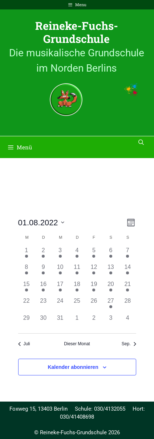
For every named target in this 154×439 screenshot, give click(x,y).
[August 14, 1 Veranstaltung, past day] (127, 271)
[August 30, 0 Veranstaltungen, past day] (43, 322)
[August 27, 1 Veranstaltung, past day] (110, 305)
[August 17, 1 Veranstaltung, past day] (60, 288)
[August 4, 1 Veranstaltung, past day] (77, 254)
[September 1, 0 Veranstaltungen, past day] (77, 322)
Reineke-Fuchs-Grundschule (76, 32)
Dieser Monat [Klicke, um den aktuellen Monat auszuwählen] (77, 343)
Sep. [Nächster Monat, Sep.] (129, 343)
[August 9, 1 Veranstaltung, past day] (43, 271)
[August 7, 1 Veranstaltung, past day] (127, 254)
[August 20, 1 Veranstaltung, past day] (110, 288)
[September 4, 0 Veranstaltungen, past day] (127, 322)
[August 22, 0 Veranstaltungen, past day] (26, 305)
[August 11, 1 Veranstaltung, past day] (77, 271)
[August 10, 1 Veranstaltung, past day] (60, 271)
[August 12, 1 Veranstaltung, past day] (93, 271)
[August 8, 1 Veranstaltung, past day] (26, 271)
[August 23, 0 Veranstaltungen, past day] (43, 305)
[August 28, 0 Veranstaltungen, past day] (127, 305)
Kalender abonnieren (73, 367)
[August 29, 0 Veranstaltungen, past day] (26, 322)
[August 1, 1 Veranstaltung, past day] (26, 254)
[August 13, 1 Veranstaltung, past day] (110, 271)
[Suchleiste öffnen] (141, 142)
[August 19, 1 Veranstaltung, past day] (93, 288)
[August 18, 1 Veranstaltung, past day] (77, 288)
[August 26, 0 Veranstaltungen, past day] (93, 305)
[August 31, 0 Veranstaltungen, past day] (60, 322)
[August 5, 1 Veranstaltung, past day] (93, 254)
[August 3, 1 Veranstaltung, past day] (60, 254)
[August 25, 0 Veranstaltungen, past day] (77, 305)
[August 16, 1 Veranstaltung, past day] (43, 288)
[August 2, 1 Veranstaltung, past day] (43, 254)
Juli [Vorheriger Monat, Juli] (24, 343)
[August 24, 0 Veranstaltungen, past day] (60, 305)
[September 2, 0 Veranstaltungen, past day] (93, 322)
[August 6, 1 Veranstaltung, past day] (110, 254)
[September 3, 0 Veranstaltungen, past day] (110, 322)
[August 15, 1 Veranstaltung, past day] (26, 288)
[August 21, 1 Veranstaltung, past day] (127, 288)
